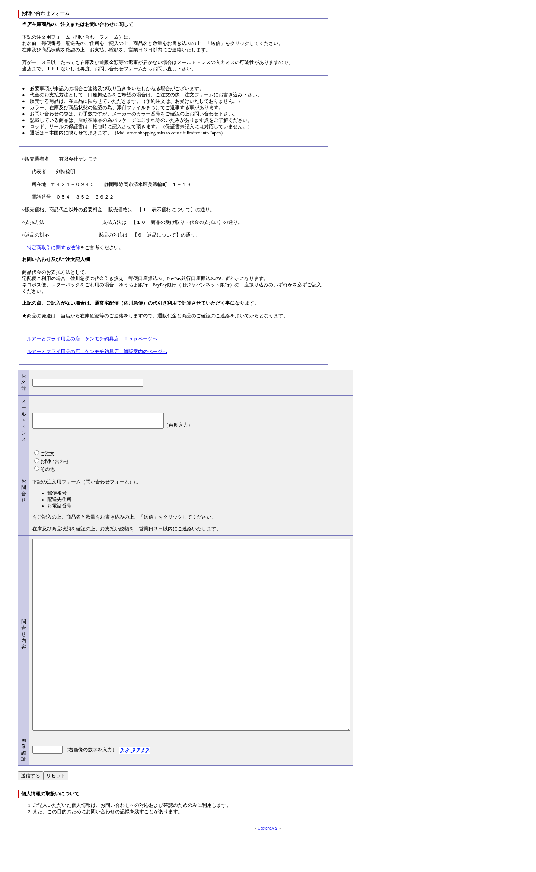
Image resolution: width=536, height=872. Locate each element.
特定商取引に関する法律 (53, 247)
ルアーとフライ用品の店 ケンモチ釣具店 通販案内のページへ (97, 351)
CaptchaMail (268, 866)
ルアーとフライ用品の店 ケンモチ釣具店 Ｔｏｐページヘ (92, 339)
